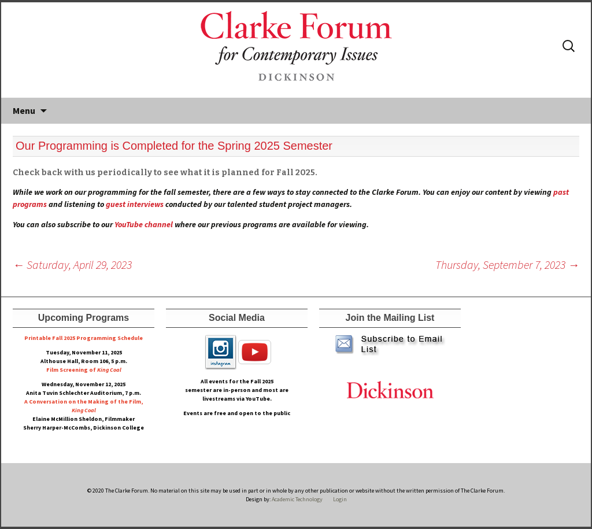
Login (340, 499)
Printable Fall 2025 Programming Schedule (83, 338)
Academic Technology (297, 499)
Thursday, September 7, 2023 (507, 264)
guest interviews (135, 204)
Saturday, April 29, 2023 (72, 264)
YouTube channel (143, 224)
